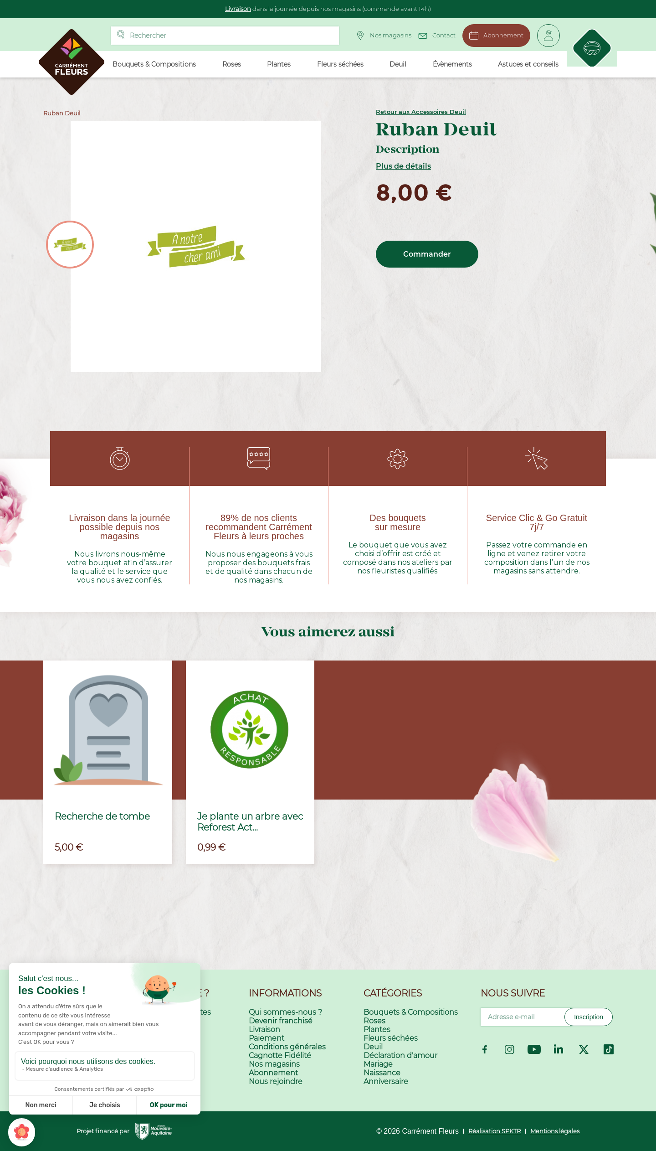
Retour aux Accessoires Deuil (421, 111)
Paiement (266, 1038)
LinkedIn (559, 1049)
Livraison (238, 8)
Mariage (378, 1064)
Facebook (484, 1049)
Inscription (588, 1017)
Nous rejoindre (275, 1081)
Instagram (509, 1049)
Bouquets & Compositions (411, 1012)
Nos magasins (382, 35)
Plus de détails (403, 166)
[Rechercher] (223, 35)
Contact (435, 34)
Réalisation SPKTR (494, 1131)
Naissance (382, 1072)
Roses (374, 1021)
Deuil (373, 1047)
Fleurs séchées (391, 1038)
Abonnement (494, 35)
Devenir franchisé (281, 1021)
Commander (427, 254)
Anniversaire (386, 1081)
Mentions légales (554, 1131)
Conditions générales (287, 1047)
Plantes (377, 1029)
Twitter (584, 1049)
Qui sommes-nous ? (285, 1012)
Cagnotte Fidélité (280, 1055)
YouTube (534, 1049)
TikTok (608, 1049)
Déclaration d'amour (400, 1055)
